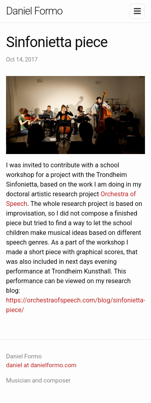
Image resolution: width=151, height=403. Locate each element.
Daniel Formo (34, 11)
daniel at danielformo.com (41, 365)
